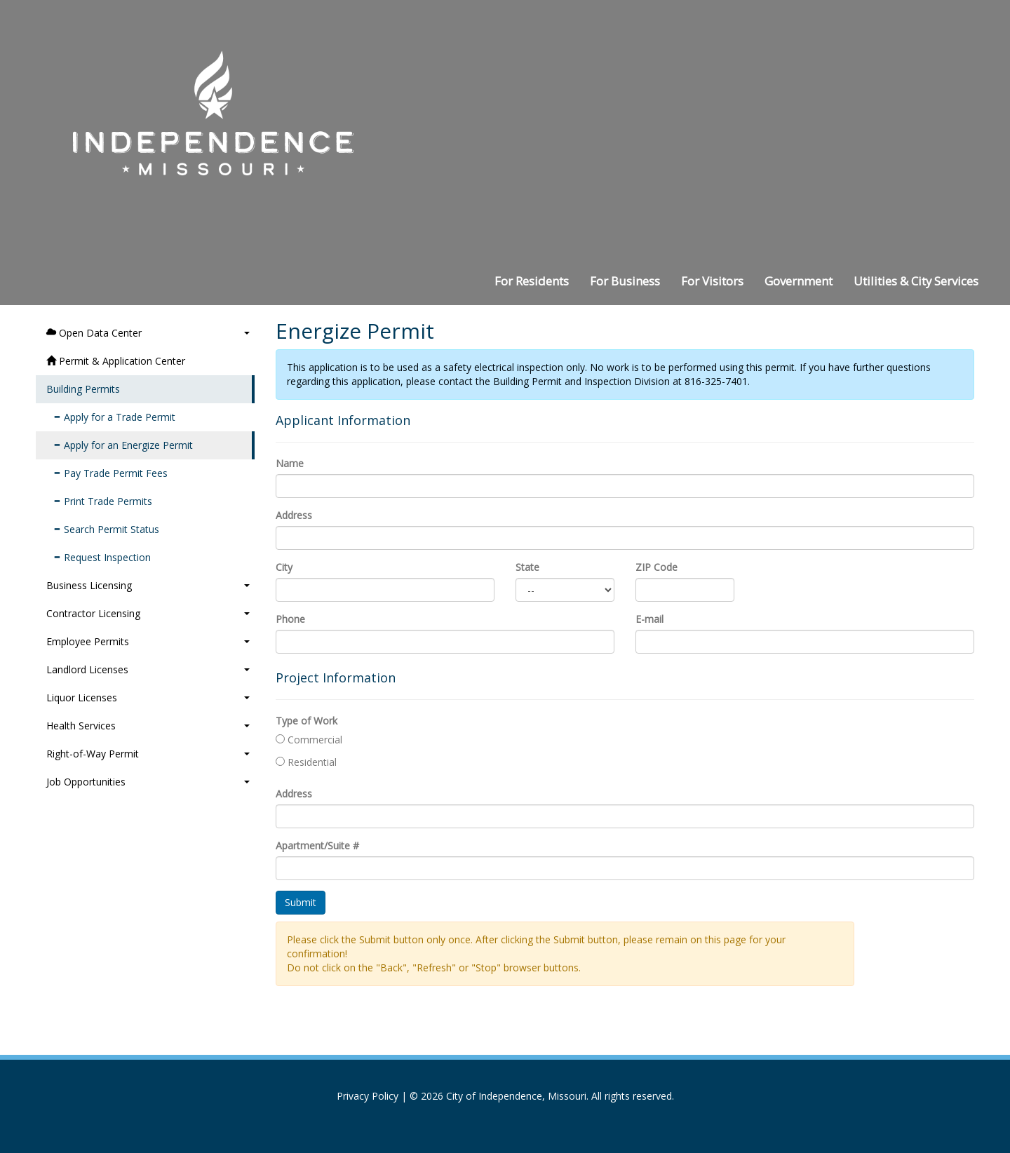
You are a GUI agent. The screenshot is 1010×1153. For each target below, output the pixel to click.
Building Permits (83, 389)
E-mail (649, 619)
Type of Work (306, 720)
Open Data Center (148, 332)
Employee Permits (148, 641)
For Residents (531, 281)
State (527, 567)
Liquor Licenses (148, 697)
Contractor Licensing (148, 613)
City (284, 567)
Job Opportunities (148, 781)
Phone (290, 619)
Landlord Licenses (148, 669)
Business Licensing (148, 585)
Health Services (148, 725)
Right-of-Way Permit (148, 753)
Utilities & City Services (916, 281)
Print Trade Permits (102, 501)
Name (290, 463)
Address (294, 515)
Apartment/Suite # (317, 845)
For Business (625, 281)
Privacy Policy (367, 1096)
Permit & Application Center (115, 361)
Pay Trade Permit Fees (110, 473)
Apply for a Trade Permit (114, 417)
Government (799, 281)
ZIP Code (656, 567)
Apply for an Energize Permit (123, 445)
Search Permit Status (106, 529)
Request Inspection (102, 557)
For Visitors (712, 281)
